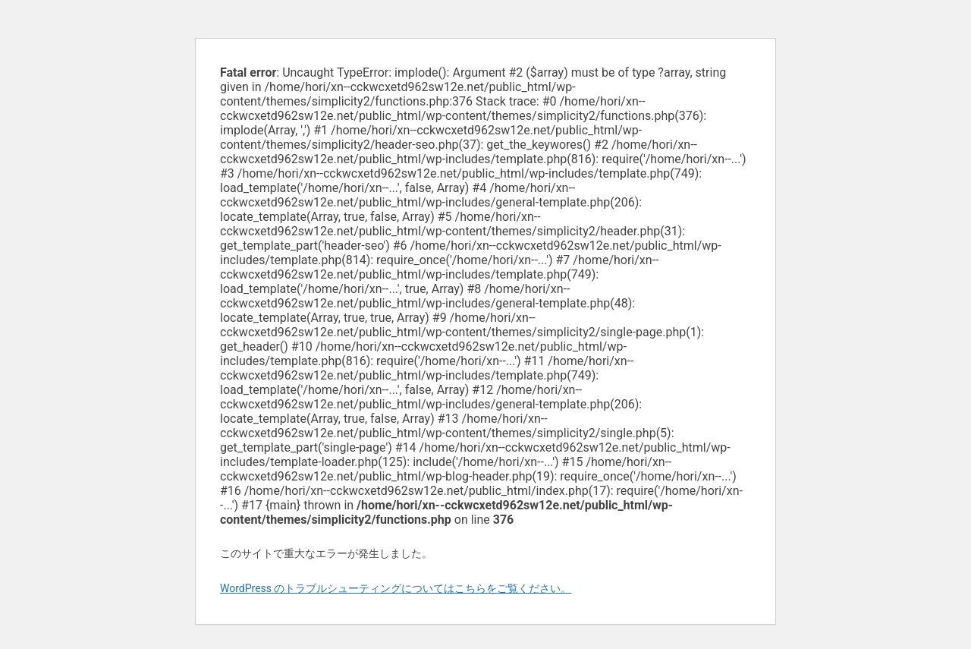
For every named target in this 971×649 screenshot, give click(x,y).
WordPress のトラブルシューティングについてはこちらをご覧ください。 (396, 588)
